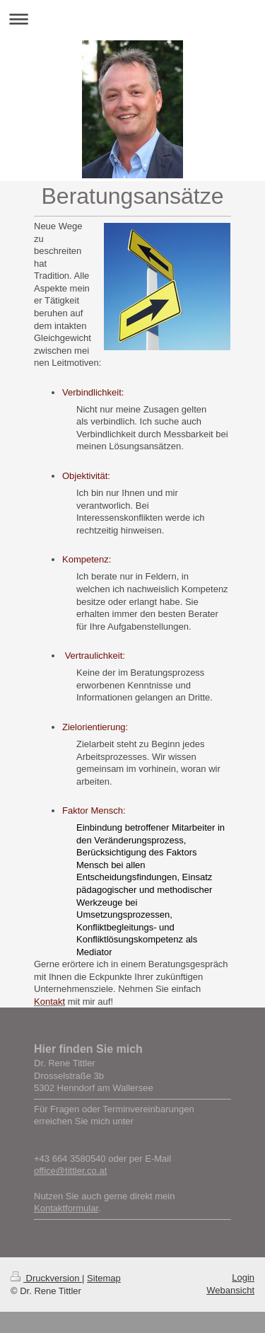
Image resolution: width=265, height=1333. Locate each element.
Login (243, 1277)
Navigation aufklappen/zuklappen (132, 19)
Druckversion (46, 1278)
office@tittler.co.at (70, 1170)
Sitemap (104, 1278)
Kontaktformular (66, 1208)
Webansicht (230, 1290)
